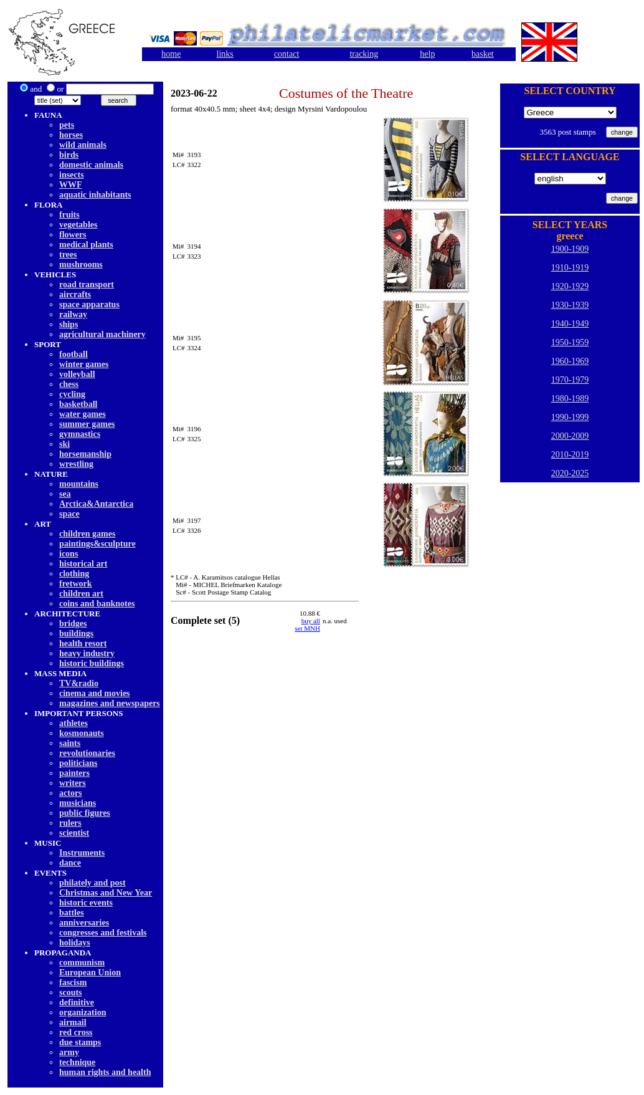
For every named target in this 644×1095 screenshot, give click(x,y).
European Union (90, 972)
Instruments (82, 853)
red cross (76, 1032)
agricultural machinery (102, 334)
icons (68, 553)
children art (81, 593)
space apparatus (89, 304)
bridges (73, 623)
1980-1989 (570, 398)
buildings (76, 633)
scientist (74, 833)
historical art (83, 563)
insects (71, 174)
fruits (69, 214)
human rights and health (105, 1072)
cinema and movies (94, 693)
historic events (86, 902)
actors (70, 793)
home (171, 54)
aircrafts (75, 294)
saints (69, 743)
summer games (87, 424)
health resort (83, 643)
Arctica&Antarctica (96, 504)
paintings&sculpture (97, 543)
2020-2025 (570, 473)
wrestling (76, 464)
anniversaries (84, 922)
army (69, 1052)
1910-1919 (570, 267)
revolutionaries (87, 753)
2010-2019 (570, 454)
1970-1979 (570, 380)
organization (82, 1012)
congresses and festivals (103, 932)
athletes (73, 723)
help (427, 54)
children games (87, 533)
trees (68, 254)
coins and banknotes (97, 603)
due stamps (80, 1042)
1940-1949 (570, 323)
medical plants (86, 244)
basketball (78, 404)
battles (71, 912)
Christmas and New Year (105, 892)
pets (66, 125)
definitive (76, 1002)
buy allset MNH (307, 624)
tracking (363, 54)
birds (68, 155)
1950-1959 (570, 342)
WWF (70, 184)
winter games (83, 364)
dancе (70, 863)
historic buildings (91, 663)
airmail (73, 1022)
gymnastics (79, 434)
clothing (74, 573)
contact (286, 54)
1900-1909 (570, 249)
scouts (70, 992)
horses (71, 135)
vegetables (78, 224)
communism (82, 962)
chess (68, 384)
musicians (77, 803)
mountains (78, 484)
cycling (72, 394)
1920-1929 (570, 286)
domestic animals (91, 165)
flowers (73, 234)
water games (82, 414)
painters (74, 773)
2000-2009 (570, 436)
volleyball (77, 374)
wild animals (83, 145)
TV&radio (78, 683)
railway (73, 314)
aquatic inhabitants (95, 194)
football (73, 354)
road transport (86, 284)
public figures (84, 813)
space (69, 514)
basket (482, 54)
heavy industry (87, 653)
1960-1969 (570, 361)
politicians (78, 763)
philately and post (92, 882)
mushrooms (81, 264)
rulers (70, 823)
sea (65, 494)
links (225, 54)
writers (72, 783)
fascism (73, 982)
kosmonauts (81, 733)
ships (68, 324)
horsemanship (85, 454)
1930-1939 (570, 305)
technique (77, 1062)
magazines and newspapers (109, 703)
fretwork (75, 583)
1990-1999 (570, 417)
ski (64, 444)
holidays (74, 942)
